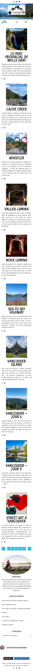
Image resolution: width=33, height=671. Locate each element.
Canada (17, 665)
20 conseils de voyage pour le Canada (12, 620)
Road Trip (11, 665)
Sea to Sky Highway (16, 310)
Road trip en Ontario (7, 624)
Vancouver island (16, 363)
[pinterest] (16, 2)
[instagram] (14, 2)
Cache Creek (16, 109)
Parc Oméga (5, 616)
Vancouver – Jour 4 (16, 415)
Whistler (16, 158)
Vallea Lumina (16, 209)
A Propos (6, 665)
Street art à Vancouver (16, 519)
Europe (21, 665)
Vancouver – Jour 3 (16, 467)
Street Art (26, 665)
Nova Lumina (16, 260)
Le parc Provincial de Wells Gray (16, 57)
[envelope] (19, 2)
